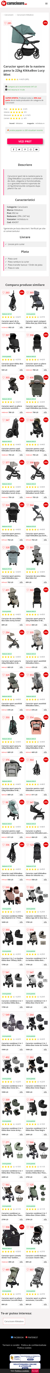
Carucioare (9, 15)
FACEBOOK (17, 1337)
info (21, 327)
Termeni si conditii (10, 1345)
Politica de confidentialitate (33, 1345)
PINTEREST (31, 1337)
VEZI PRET (25, 141)
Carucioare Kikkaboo (25, 15)
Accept (35, 1370)
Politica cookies (24, 1347)
